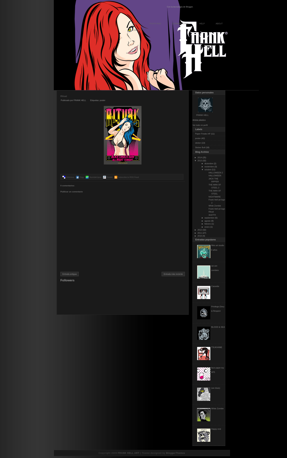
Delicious (70, 177)
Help (202, 23)
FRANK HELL (202, 115)
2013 (199, 160)
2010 (199, 236)
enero (207, 227)
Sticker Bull (200, 147)
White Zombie (214, 206)
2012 (199, 230)
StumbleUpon (95, 177)
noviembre (209, 167)
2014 (199, 157)
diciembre (208, 163)
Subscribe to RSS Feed (128, 177)
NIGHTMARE (214, 197)
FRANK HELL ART (128, 453)
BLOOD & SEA (218, 327)
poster (102, 100)
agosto (207, 221)
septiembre (209, 218)
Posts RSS (155, 23)
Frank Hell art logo (216, 209)
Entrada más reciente (173, 274)
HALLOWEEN (214, 175)
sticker (198, 143)
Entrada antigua (69, 274)
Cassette (215, 286)
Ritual (63, 96)
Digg (82, 177)
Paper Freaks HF (202, 134)
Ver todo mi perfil (200, 125)
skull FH (212, 215)
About (219, 23)
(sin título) (215, 388)
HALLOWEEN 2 (215, 173)
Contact (137, 30)
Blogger (189, 7)
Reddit (109, 177)
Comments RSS (180, 23)
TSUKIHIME (216, 347)
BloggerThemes (175, 453)
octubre (207, 169)
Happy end (216, 429)
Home (136, 23)
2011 (199, 233)
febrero (207, 224)
